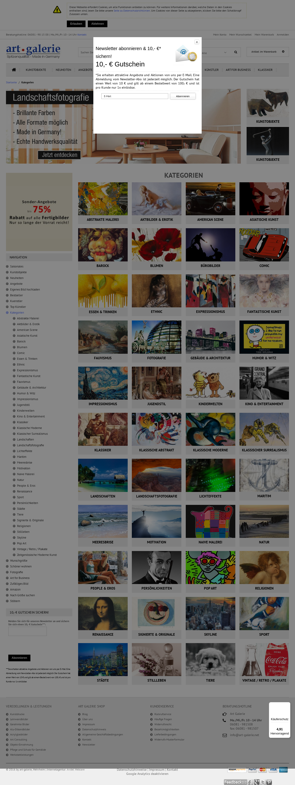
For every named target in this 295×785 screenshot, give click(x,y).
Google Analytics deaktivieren (147, 773)
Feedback (236, 782)
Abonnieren (183, 96)
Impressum (156, 769)
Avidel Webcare (76, 769)
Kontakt (172, 769)
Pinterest (269, 782)
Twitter (263, 782)
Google (257, 782)
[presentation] (148, 109)
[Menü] (287, 705)
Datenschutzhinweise (132, 769)
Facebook (251, 782)
